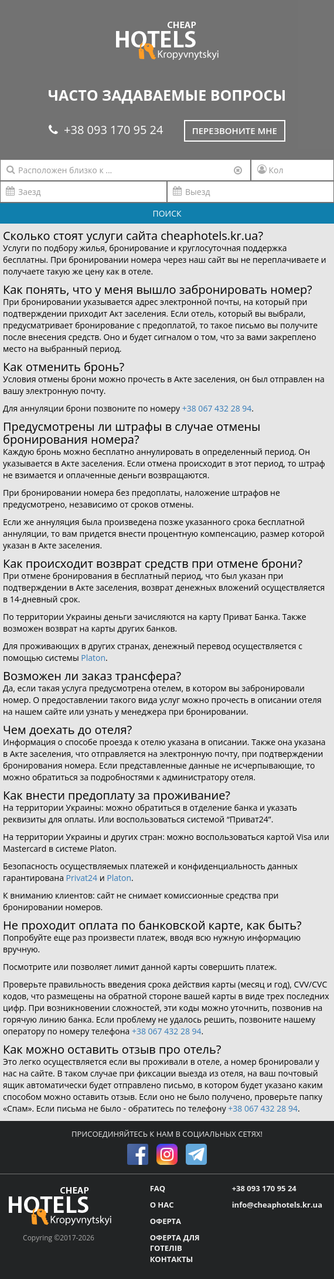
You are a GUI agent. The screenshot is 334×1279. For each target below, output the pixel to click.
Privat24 (81, 877)
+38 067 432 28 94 (217, 408)
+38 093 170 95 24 (106, 130)
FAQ (157, 1188)
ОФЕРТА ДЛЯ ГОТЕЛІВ (175, 1243)
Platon (93, 657)
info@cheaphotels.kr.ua (277, 1204)
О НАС (162, 1204)
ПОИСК (166, 213)
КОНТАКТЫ (171, 1259)
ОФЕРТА (165, 1221)
